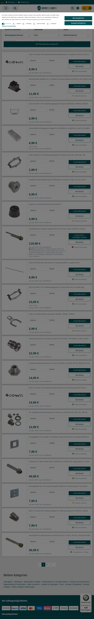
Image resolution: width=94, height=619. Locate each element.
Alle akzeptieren (78, 18)
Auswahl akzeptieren (78, 23)
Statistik (19, 23)
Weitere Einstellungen (9, 26)
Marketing (28, 23)
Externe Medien (41, 23)
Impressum (48, 19)
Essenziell (8, 23)
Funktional (53, 23)
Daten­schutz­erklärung (32, 19)
